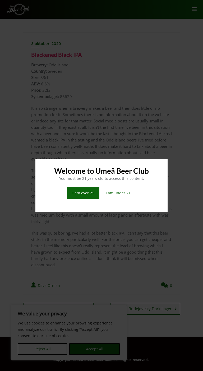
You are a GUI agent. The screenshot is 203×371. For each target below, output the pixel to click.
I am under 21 (118, 192)
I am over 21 (83, 192)
